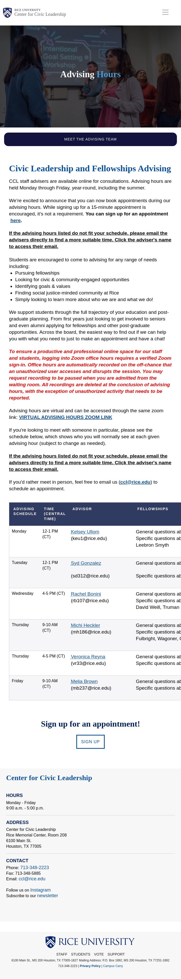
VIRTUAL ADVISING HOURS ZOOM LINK (65, 417)
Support (116, 954)
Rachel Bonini (86, 594)
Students (80, 954)
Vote (99, 954)
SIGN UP (90, 742)
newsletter (47, 895)
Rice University (27, 9)
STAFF (61, 954)
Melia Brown (84, 681)
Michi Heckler (85, 625)
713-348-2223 (34, 867)
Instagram (40, 890)
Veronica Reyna (88, 656)
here (15, 220)
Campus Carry (113, 966)
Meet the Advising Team (90, 139)
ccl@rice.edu (32, 878)
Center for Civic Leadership (40, 14)
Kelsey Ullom (85, 531)
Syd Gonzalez (86, 563)
